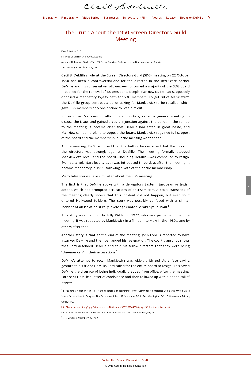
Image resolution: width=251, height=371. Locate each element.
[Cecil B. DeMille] (125, 6)
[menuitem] (50, 17)
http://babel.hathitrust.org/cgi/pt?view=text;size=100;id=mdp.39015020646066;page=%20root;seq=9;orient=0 (115, 307)
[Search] (208, 17)
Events (120, 360)
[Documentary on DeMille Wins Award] (248, 185)
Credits (145, 360)
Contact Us (108, 360)
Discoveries (132, 360)
